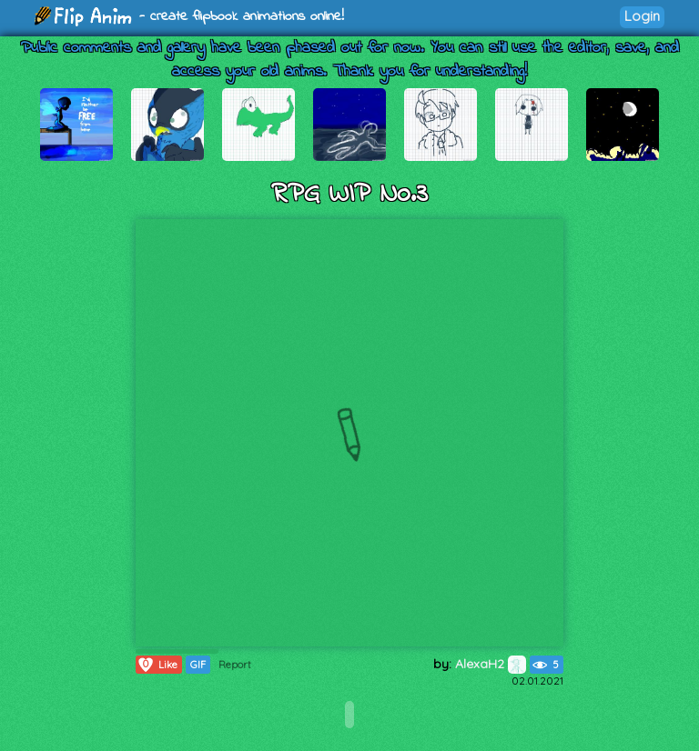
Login (642, 16)
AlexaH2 (490, 664)
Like (157, 665)
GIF (198, 664)
